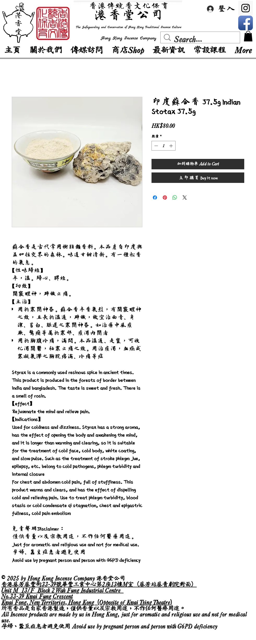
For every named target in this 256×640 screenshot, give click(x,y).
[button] (248, 36)
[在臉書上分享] (155, 197)
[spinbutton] (163, 145)
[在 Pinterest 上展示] (165, 197)
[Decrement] (155, 145)
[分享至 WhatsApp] (175, 197)
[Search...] (201, 39)
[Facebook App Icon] (245, 23)
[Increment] (171, 145)
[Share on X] (185, 197)
